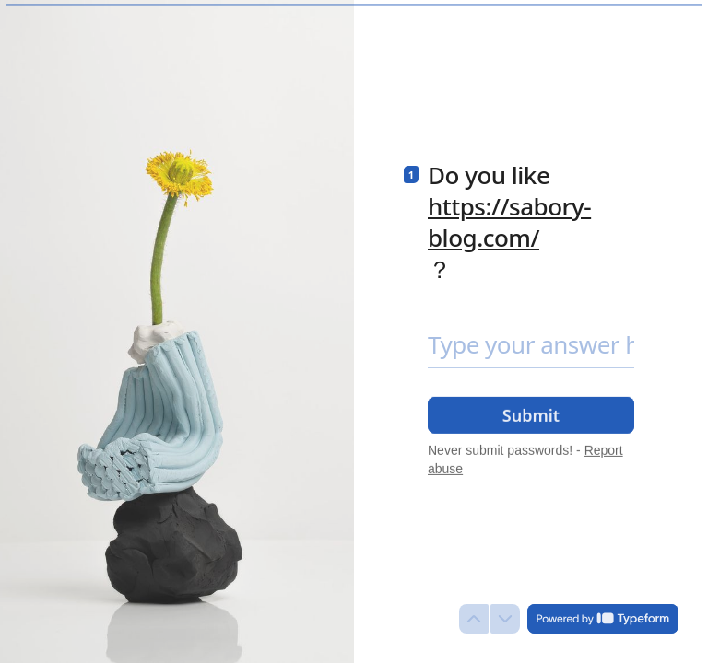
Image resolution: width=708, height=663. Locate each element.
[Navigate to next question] (505, 619)
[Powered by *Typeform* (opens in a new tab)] (602, 619)
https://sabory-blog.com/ (509, 222)
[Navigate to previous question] (474, 619)
